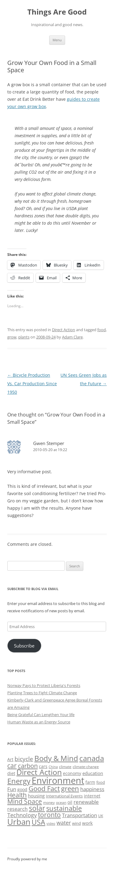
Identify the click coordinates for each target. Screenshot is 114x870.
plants (23, 337)
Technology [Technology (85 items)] (22, 815)
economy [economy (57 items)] (72, 773)
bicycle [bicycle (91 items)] (24, 759)
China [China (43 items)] (53, 767)
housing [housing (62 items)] (36, 796)
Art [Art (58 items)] (10, 759)
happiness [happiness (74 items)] (92, 789)
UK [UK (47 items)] (100, 816)
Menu (57, 40)
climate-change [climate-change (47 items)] (86, 766)
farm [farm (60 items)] (90, 782)
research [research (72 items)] (17, 809)
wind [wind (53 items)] (76, 823)
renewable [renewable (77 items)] (86, 801)
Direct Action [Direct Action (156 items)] (39, 772)
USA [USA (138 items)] (38, 822)
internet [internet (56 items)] (92, 796)
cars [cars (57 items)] (43, 766)
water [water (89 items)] (64, 822)
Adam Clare (72, 337)
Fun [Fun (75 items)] (11, 789)
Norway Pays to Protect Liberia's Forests (43, 685)
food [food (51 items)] (100, 782)
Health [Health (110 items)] (17, 795)
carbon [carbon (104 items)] (28, 765)
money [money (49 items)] (49, 802)
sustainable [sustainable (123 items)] (64, 808)
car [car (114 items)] (12, 765)
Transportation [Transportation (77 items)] (79, 815)
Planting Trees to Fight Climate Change (42, 692)
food (101, 329)
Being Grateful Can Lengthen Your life (40, 714)
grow (11, 337)
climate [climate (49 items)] (65, 766)
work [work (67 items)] (87, 823)
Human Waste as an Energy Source (38, 722)
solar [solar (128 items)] (37, 808)
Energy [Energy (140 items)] (18, 781)
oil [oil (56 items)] (69, 802)
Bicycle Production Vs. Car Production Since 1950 (32, 383)
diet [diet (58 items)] (11, 773)
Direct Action (63, 329)
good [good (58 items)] (22, 789)
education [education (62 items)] (92, 773)
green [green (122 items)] (70, 788)
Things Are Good (57, 12)
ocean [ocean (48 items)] (61, 802)
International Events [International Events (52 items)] (64, 796)
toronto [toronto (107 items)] (49, 815)
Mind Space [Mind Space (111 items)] (24, 801)
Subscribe (24, 646)
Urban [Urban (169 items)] (18, 822)
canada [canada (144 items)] (91, 758)
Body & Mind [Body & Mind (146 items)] (56, 758)
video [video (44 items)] (51, 823)
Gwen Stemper (48, 443)
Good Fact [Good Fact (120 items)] (44, 788)
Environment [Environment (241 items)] (58, 780)
